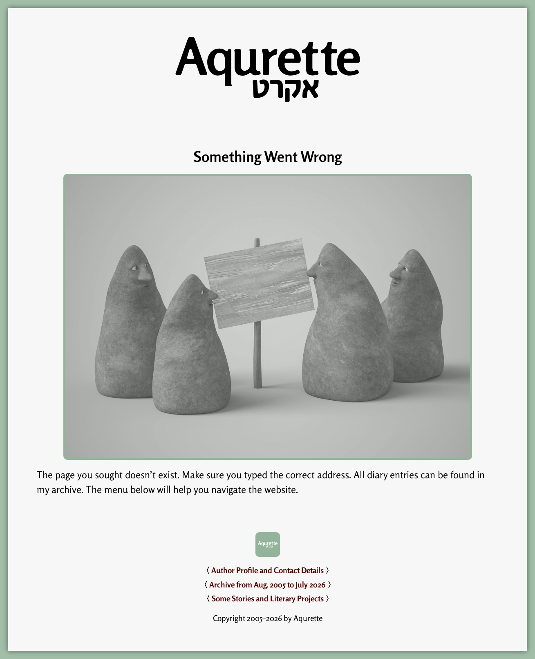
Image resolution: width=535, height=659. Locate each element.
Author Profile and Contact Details (267, 570)
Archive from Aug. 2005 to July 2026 (267, 585)
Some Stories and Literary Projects (268, 598)
